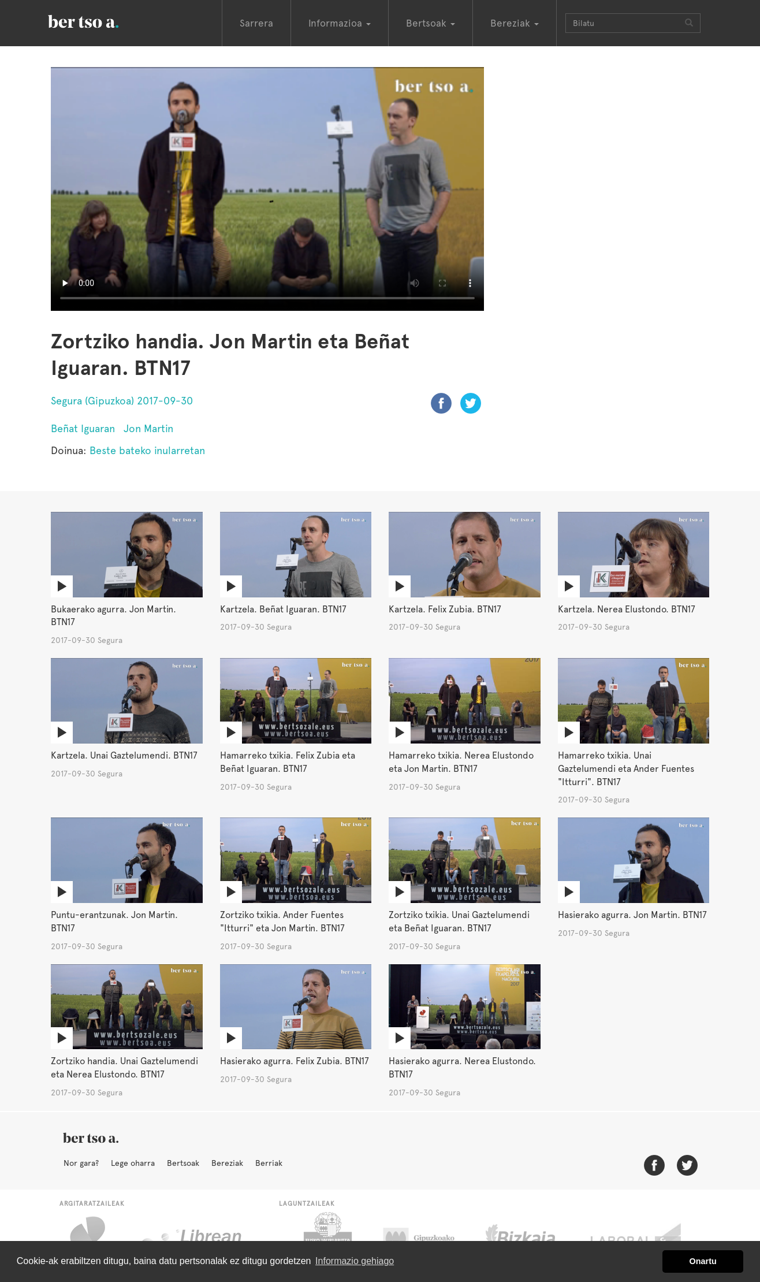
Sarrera (256, 23)
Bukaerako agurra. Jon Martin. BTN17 (113, 616)
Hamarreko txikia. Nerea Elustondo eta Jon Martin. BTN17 (461, 762)
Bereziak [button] (514, 23)
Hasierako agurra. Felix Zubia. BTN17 (294, 1061)
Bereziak (227, 1163)
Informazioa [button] (339, 23)
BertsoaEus (100, 20)
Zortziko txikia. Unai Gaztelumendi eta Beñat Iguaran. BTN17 (459, 921)
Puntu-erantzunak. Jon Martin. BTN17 (114, 921)
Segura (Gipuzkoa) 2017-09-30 (122, 401)
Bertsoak (183, 1163)
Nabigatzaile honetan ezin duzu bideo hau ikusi (267, 189)
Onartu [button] (703, 1261)
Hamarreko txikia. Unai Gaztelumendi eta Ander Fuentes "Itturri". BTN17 (626, 768)
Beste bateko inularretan (147, 450)
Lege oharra (133, 1163)
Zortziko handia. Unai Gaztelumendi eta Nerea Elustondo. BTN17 (124, 1068)
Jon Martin (148, 428)
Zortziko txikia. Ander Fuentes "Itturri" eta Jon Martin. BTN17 (282, 921)
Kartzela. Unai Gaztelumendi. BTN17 (124, 755)
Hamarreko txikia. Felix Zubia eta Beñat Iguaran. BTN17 (287, 762)
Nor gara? (81, 1163)
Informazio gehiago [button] (354, 1261)
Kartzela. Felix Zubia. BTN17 (445, 609)
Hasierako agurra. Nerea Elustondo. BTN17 (462, 1068)
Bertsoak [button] (430, 23)
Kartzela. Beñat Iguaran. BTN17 (283, 609)
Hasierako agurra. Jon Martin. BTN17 (632, 914)
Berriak (268, 1163)
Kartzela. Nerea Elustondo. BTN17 (626, 609)
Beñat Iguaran (83, 428)
